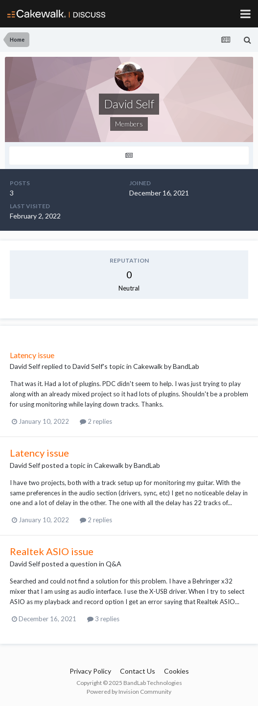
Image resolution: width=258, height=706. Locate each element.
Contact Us (137, 671)
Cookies (176, 671)
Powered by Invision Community (129, 691)
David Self (25, 366)
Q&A (113, 564)
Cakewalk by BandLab (166, 366)
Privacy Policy (90, 671)
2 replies (96, 421)
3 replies (103, 619)
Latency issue (32, 355)
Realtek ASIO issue (52, 551)
